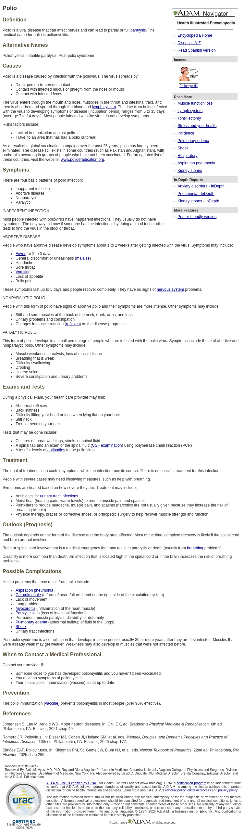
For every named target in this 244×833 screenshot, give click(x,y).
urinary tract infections (59, 496)
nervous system (170, 289)
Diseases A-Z (189, 43)
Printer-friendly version (196, 216)
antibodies (56, 450)
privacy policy (227, 790)
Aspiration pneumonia (196, 163)
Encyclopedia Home (194, 35)
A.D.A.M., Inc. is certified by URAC (71, 783)
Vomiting (23, 272)
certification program (191, 783)
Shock (182, 148)
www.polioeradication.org (82, 159)
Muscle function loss (195, 103)
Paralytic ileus (28, 613)
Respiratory (187, 155)
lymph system (104, 107)
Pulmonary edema (193, 140)
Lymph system (189, 111)
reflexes (72, 324)
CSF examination (107, 445)
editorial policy (175, 790)
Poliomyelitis (188, 84)
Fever (21, 253)
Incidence (185, 133)
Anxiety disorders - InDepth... (202, 186)
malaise (83, 258)
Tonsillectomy (189, 118)
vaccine (51, 703)
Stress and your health (196, 125)
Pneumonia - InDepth (195, 193)
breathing (195, 548)
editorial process (199, 790)
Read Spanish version (196, 50)
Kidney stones (189, 170)
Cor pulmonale (28, 595)
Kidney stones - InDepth (198, 201)
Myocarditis (25, 608)
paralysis (138, 30)
